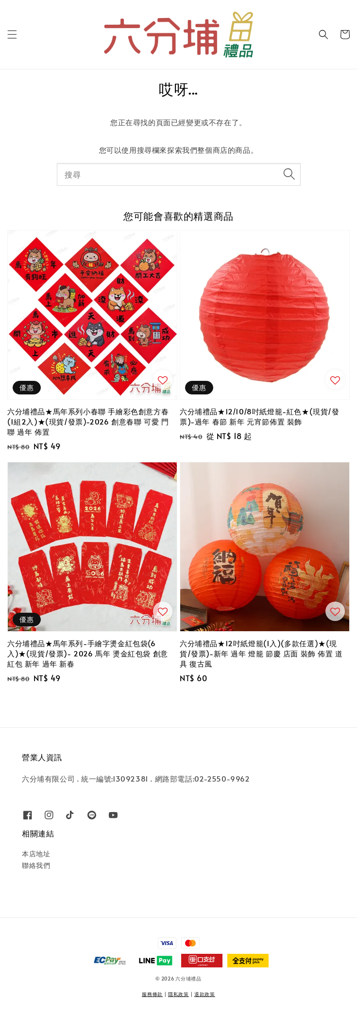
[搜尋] (289, 174)
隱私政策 (178, 994)
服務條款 (152, 994)
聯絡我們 (36, 865)
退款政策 (204, 994)
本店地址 (36, 853)
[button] (12, 34)
